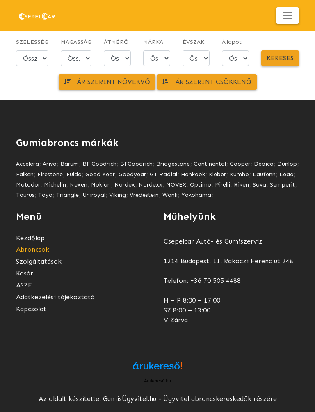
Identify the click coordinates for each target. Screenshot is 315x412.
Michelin (55, 184)
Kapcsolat (31, 309)
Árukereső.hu (157, 380)
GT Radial (163, 174)
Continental (210, 163)
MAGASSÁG (76, 42)
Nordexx (150, 184)
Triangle (67, 194)
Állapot (232, 42)
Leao (286, 174)
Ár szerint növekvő (107, 82)
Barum (69, 163)
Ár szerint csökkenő (206, 82)
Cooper (240, 163)
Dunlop (287, 163)
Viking (117, 194)
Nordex (124, 184)
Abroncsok (32, 249)
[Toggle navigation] (287, 15)
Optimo (200, 184)
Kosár (24, 273)
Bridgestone (173, 163)
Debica (264, 163)
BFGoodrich (136, 163)
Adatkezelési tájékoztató (55, 297)
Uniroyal (93, 194)
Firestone (50, 174)
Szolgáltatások (39, 261)
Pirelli (222, 184)
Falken (25, 174)
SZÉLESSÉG (32, 42)
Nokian (101, 184)
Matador (28, 184)
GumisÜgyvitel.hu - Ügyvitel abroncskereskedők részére (190, 399)
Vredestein (144, 194)
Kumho (239, 174)
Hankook (193, 174)
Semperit (282, 184)
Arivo (50, 163)
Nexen (78, 184)
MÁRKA (153, 42)
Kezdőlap (30, 238)
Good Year (100, 174)
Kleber (217, 174)
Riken (241, 184)
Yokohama (196, 194)
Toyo (45, 194)
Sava (259, 184)
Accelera (27, 163)
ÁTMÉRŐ (116, 42)
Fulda (74, 174)
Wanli (170, 194)
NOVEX (176, 184)
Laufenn (264, 174)
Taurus (25, 194)
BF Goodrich (99, 163)
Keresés (280, 58)
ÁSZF (24, 285)
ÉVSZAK (193, 42)
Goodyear (132, 174)
